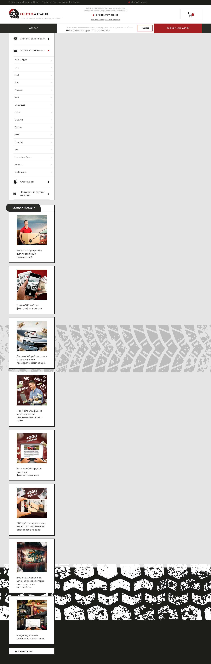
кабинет (139, 2)
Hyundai (19, 142)
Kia (16, 150)
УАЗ (17, 98)
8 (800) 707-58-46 (107, 15)
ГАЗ (17, 68)
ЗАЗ (17, 75)
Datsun (18, 127)
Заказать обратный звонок (105, 20)
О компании (15, 2)
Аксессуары (27, 182)
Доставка (27, 2)
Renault (19, 165)
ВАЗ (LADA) (21, 60)
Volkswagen (21, 172)
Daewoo (19, 120)
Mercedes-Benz (23, 157)
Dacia (17, 112)
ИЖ (16, 83)
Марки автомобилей (32, 51)
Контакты (74, 2)
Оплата (37, 2)
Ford (17, 135)
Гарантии (46, 2)
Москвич (19, 90)
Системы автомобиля (32, 39)
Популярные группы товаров (32, 194)
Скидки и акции (60, 2)
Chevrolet (20, 105)
